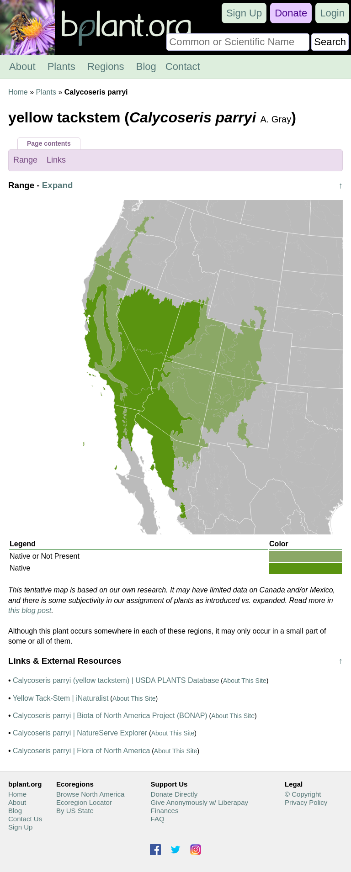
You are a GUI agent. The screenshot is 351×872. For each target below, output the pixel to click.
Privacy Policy (306, 802)
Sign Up (244, 13)
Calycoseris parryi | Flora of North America (81, 751)
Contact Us (25, 819)
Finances (165, 810)
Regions (105, 66)
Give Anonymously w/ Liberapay (199, 802)
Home (18, 92)
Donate (291, 13)
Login (332, 13)
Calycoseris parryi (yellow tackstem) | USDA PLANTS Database (116, 680)
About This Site (244, 680)
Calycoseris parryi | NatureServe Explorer (80, 733)
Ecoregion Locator (84, 802)
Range (25, 159)
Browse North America (90, 794)
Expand (57, 185)
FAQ (158, 819)
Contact (182, 66)
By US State (75, 810)
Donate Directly (174, 794)
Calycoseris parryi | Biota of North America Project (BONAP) (110, 715)
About (22, 66)
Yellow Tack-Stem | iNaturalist (61, 698)
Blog (146, 66)
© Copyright (303, 794)
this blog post (29, 610)
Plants (61, 66)
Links (56, 159)
